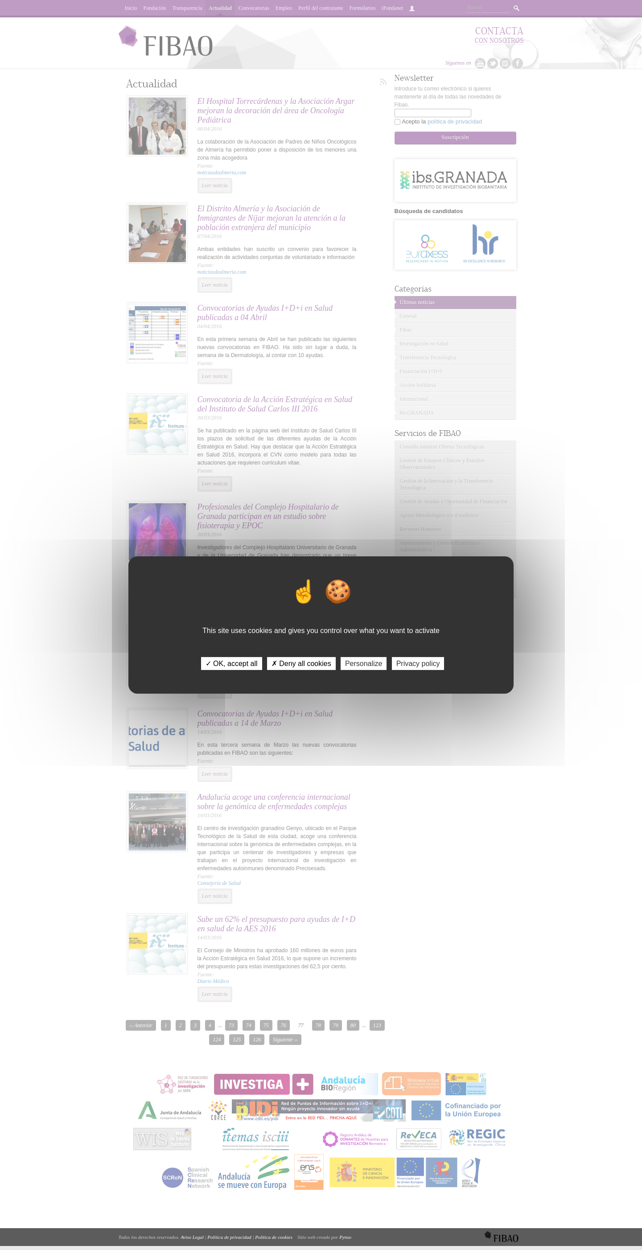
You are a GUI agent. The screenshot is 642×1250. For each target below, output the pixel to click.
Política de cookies (273, 1237)
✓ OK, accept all (232, 663)
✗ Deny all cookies (301, 663)
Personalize (364, 663)
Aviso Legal (192, 1237)
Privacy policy (418, 663)
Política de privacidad (229, 1237)
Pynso (345, 1237)
